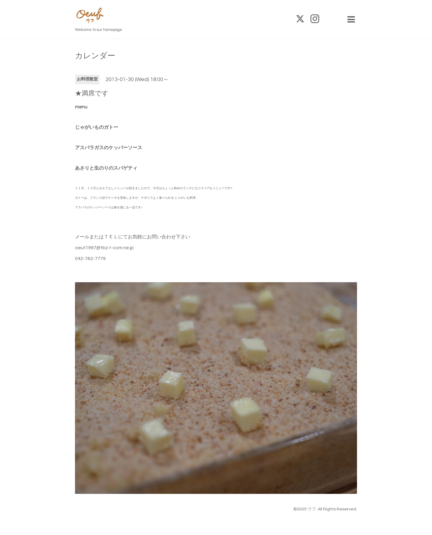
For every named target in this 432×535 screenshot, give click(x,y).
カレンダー (95, 56)
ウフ (312, 509)
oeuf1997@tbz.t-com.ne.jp (104, 247)
